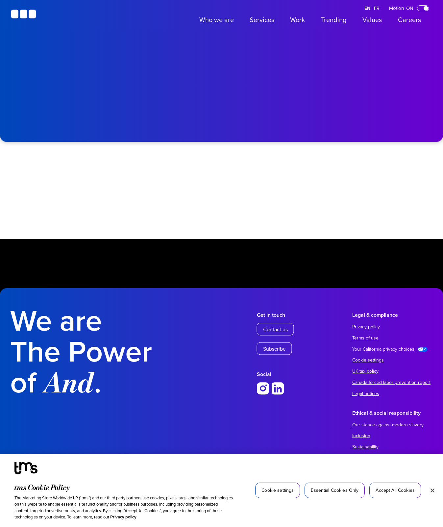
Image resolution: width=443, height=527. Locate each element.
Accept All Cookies (395, 490)
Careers (409, 19)
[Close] (432, 490)
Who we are (216, 19)
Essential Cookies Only (334, 490)
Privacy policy (123, 517)
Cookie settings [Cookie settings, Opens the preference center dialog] (277, 490)
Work (297, 19)
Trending (333, 19)
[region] (221, 490)
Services (262, 19)
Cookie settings (368, 360)
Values (372, 19)
